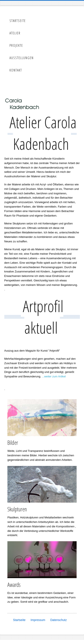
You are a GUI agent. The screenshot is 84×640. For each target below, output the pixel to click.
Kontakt (16, 70)
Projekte (16, 45)
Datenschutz (58, 620)
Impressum (38, 620)
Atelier (15, 33)
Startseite (18, 20)
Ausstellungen (22, 57)
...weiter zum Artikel (54, 376)
